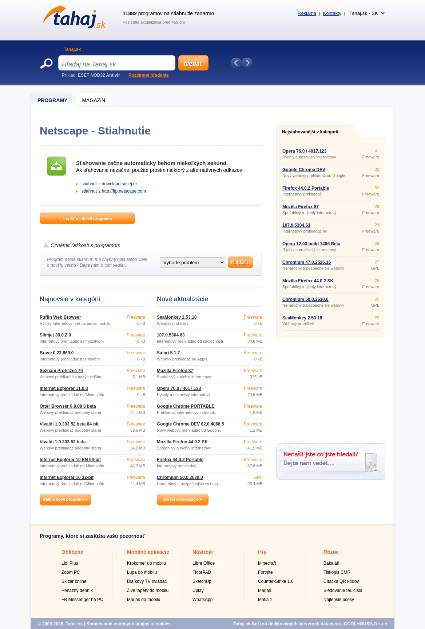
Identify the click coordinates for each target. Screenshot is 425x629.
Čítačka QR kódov (341, 581)
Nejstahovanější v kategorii (310, 131)
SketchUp (201, 581)
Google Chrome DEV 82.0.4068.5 (190, 424)
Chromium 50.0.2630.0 (180, 477)
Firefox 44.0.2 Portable (180, 459)
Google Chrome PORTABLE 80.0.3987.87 (185, 408)
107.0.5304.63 (171, 335)
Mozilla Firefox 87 (175, 370)
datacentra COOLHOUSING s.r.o (354, 623)
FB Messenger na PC (82, 599)
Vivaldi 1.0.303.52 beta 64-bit (69, 424)
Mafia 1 (265, 599)
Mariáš (264, 590)
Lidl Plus (69, 563)
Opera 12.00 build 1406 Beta (311, 243)
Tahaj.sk (72, 49)
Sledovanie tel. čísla (342, 590)
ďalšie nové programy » (65, 499)
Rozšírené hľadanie (148, 75)
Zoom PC (70, 572)
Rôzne (331, 552)
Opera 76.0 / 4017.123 (179, 388)
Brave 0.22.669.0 (57, 352)
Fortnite (265, 572)
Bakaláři (331, 563)
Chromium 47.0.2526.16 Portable (306, 264)
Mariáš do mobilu (143, 599)
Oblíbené (72, 552)
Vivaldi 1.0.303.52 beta (63, 441)
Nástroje (202, 552)
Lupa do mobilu (142, 572)
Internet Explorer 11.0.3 (64, 388)
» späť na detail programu (87, 219)
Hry (262, 552)
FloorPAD (201, 572)
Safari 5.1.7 (168, 352)
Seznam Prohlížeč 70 (61, 370)
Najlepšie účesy (338, 599)
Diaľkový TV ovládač (147, 581)
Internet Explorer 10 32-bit (67, 477)
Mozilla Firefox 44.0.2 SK (182, 441)
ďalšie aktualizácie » (182, 499)
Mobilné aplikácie (148, 552)
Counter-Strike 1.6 (275, 581)
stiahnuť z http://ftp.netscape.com (114, 191)
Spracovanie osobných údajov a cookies (128, 623)
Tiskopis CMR (336, 572)
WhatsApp (202, 599)
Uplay (198, 590)
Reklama (307, 13)
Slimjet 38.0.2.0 (55, 335)
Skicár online (74, 581)
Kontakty (332, 13)
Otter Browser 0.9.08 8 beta (68, 406)
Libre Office (203, 563)
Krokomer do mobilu (146, 563)
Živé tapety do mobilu (147, 590)
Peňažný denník (77, 590)
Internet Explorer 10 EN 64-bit (70, 459)
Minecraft (267, 563)
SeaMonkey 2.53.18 (176, 317)
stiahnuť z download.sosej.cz (110, 183)
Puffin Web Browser (60, 317)
